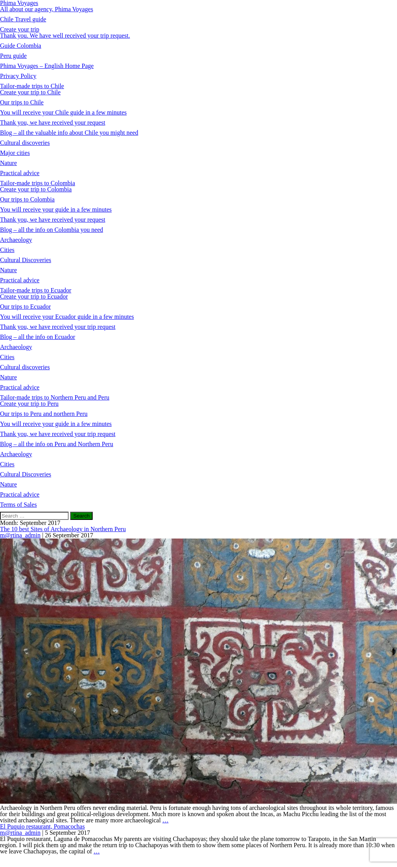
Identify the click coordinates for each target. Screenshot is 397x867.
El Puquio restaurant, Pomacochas (42, 826)
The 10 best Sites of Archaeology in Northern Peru (63, 529)
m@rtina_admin (20, 535)
